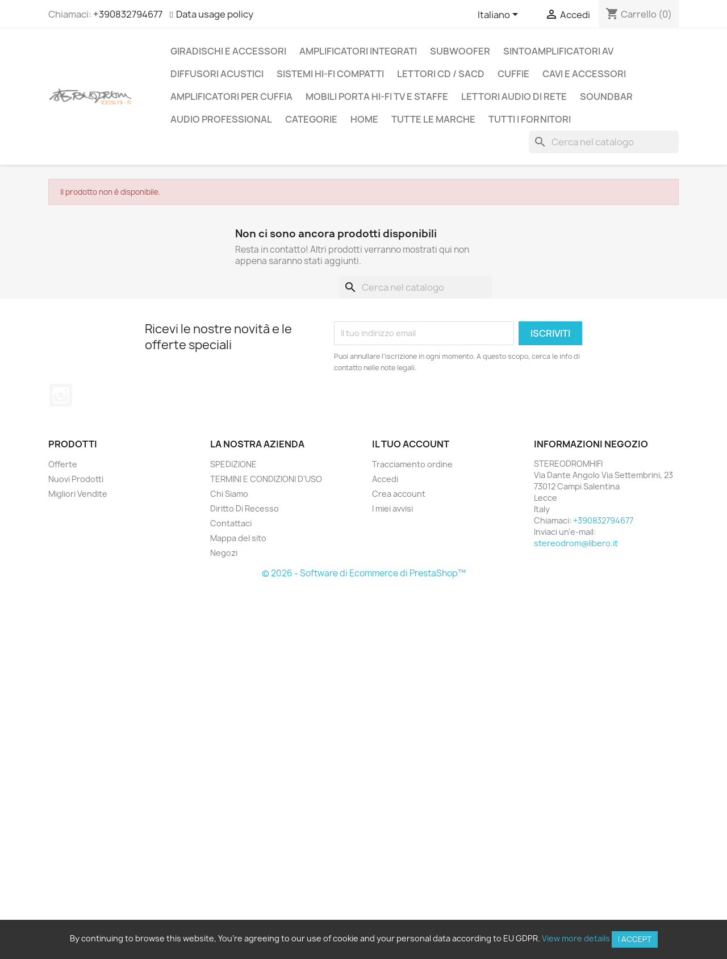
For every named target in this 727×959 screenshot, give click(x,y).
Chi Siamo (229, 493)
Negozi (223, 552)
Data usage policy (214, 14)
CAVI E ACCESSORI (584, 74)
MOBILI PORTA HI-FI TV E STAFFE (377, 96)
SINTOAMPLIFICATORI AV (558, 51)
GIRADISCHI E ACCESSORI (228, 51)
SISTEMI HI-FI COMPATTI (330, 74)
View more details (576, 938)
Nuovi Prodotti (75, 479)
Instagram (60, 395)
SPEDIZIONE (233, 464)
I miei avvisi (392, 508)
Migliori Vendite (77, 493)
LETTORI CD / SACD (440, 74)
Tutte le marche (433, 119)
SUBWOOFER (460, 51)
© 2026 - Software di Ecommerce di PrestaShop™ (364, 573)
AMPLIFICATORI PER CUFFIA (231, 96)
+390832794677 (127, 14)
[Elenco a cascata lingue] (500, 15)
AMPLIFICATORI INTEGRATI (358, 51)
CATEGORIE (311, 119)
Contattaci (231, 523)
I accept (634, 939)
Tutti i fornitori (529, 119)
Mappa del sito (238, 538)
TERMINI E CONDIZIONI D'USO (266, 479)
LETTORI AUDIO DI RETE (514, 96)
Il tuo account (410, 444)
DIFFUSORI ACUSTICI (217, 74)
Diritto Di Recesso (244, 508)
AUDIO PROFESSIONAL (221, 119)
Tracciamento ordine (412, 464)
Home (364, 119)
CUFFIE (513, 74)
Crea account (398, 493)
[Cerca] (604, 142)
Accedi (385, 479)
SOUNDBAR (606, 96)
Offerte (62, 464)
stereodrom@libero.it (576, 543)
